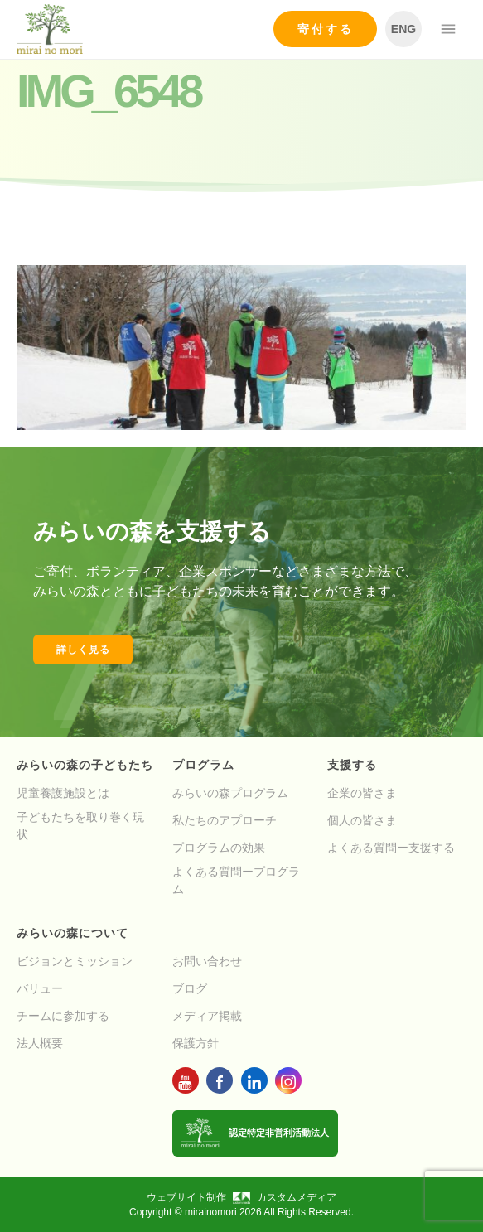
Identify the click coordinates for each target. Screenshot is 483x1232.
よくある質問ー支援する (391, 847)
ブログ (189, 988)
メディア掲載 (207, 1015)
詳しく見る (83, 649)
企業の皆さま (362, 793)
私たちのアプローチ (224, 820)
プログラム (203, 764)
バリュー (40, 988)
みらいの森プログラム (230, 793)
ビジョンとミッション (75, 961)
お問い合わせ (207, 961)
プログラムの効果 (218, 847)
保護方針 (195, 1043)
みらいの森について (72, 933)
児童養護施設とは (63, 793)
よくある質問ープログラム (236, 880)
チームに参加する (63, 1015)
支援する (352, 764)
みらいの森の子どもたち (85, 764)
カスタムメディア (284, 1197)
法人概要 (40, 1043)
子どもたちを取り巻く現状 (80, 825)
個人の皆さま (362, 820)
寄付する (325, 29)
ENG (403, 29)
